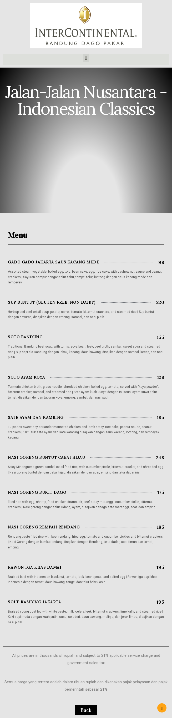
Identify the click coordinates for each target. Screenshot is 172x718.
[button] (85, 58)
